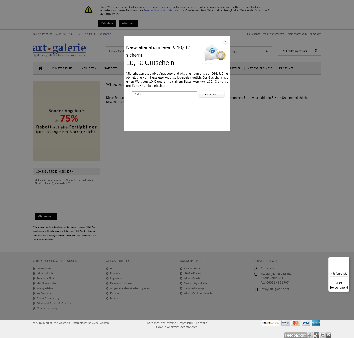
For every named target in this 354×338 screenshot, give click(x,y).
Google (317, 335)
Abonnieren (211, 94)
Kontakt (201, 323)
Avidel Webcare (100, 322)
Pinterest (328, 335)
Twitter (323, 335)
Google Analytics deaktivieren (177, 327)
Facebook (310, 335)
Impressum (186, 323)
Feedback (295, 335)
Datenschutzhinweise (161, 323)
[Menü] (346, 259)
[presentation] (178, 107)
